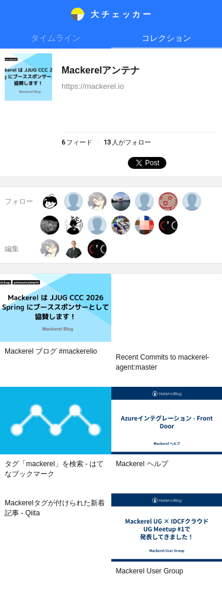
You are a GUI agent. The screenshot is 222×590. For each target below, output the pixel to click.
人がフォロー (127, 142)
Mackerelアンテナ (101, 70)
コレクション (166, 38)
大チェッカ (122, 14)
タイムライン (56, 38)
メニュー (14, 14)
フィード (77, 142)
